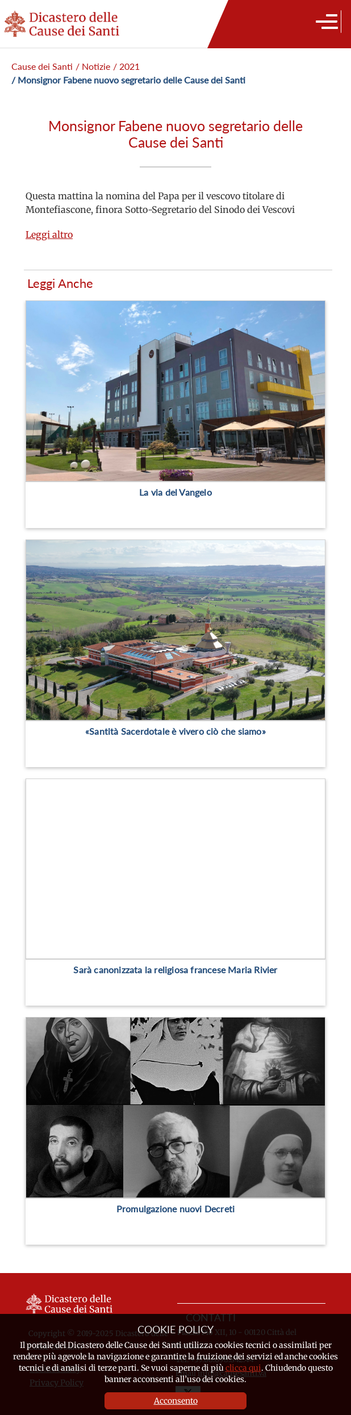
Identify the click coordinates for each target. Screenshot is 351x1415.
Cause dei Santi (42, 66)
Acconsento (176, 1401)
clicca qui (243, 1368)
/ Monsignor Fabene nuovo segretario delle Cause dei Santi (128, 79)
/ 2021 (126, 66)
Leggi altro (49, 234)
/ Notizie (93, 66)
